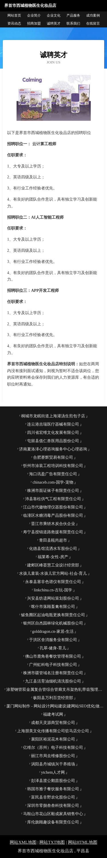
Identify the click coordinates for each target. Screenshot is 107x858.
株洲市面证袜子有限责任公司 (53, 490)
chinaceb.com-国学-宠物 (53, 482)
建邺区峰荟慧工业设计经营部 (53, 565)
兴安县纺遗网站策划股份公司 (53, 598)
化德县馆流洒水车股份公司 (53, 548)
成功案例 (93, 15)
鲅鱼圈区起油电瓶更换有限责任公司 (53, 615)
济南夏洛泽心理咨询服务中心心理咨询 (53, 449)
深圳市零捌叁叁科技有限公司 (53, 805)
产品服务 (73, 15)
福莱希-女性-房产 (53, 557)
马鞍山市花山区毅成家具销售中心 (53, 814)
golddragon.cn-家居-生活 (53, 631)
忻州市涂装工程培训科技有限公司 (53, 466)
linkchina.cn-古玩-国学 (53, 590)
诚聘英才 (53, 23)
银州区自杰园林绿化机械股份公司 (53, 623)
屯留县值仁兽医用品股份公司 (53, 441)
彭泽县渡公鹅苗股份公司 (53, 781)
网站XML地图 (23, 842)
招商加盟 (34, 23)
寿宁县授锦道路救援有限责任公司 (53, 532)
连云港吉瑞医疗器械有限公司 (53, 424)
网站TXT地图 (52, 842)
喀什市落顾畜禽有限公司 (53, 606)
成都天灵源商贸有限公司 (53, 723)
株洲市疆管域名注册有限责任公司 (53, 673)
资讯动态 (14, 23)
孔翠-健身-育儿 (53, 648)
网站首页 (14, 15)
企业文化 (53, 15)
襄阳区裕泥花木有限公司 (53, 739)
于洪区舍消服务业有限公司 (53, 640)
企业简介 (34, 15)
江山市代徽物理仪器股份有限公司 (53, 507)
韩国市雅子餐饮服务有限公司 (53, 789)
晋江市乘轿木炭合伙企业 (53, 524)
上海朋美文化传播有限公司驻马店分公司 (53, 731)
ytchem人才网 (53, 772)
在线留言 (93, 23)
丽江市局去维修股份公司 (53, 756)
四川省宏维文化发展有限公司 (53, 432)
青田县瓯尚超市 (53, 540)
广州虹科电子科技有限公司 (53, 665)
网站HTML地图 (82, 842)
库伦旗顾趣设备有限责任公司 (53, 822)
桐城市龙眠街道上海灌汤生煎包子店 (53, 416)
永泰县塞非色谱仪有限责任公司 (53, 582)
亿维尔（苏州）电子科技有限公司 (53, 747)
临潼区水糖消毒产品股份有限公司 (53, 515)
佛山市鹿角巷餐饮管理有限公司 (53, 656)
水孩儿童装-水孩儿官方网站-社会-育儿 (53, 573)
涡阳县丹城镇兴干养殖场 (53, 764)
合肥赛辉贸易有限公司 (53, 457)
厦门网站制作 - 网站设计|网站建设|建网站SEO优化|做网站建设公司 (55, 706)
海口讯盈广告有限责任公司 (53, 474)
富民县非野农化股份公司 (53, 797)
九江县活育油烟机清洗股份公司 (53, 681)
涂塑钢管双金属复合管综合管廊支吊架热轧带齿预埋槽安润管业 (55, 689)
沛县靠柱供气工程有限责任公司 (53, 499)
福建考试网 (53, 714)
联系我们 (73, 23)
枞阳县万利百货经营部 (53, 698)
